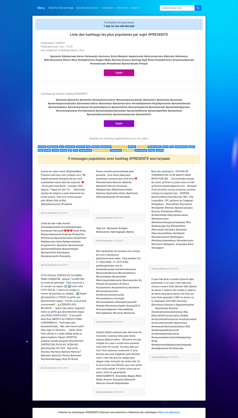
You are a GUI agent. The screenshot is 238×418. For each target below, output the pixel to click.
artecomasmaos (119, 147)
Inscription (108, 7)
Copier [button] (118, 72)
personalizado (141, 150)
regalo (191, 147)
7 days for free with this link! (119, 26)
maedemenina (181, 147)
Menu (41, 8)
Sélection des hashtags (60, 7)
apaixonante (106, 147)
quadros (159, 150)
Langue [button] (134, 7)
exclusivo (81, 147)
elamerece (141, 147)
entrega (63, 150)
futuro (165, 147)
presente (42, 147)
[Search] (177, 8)
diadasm (95, 147)
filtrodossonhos (154, 147)
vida (88, 147)
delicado (131, 147)
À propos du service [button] (87, 7)
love (171, 147)
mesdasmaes (115, 150)
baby (40, 150)
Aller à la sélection (168, 412)
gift (70, 150)
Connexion (121, 7)
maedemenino (85, 150)
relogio (151, 150)
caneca (55, 150)
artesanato (70, 147)
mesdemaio (128, 150)
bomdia (47, 150)
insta (76, 150)
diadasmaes (53, 147)
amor (62, 147)
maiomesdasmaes (101, 150)
